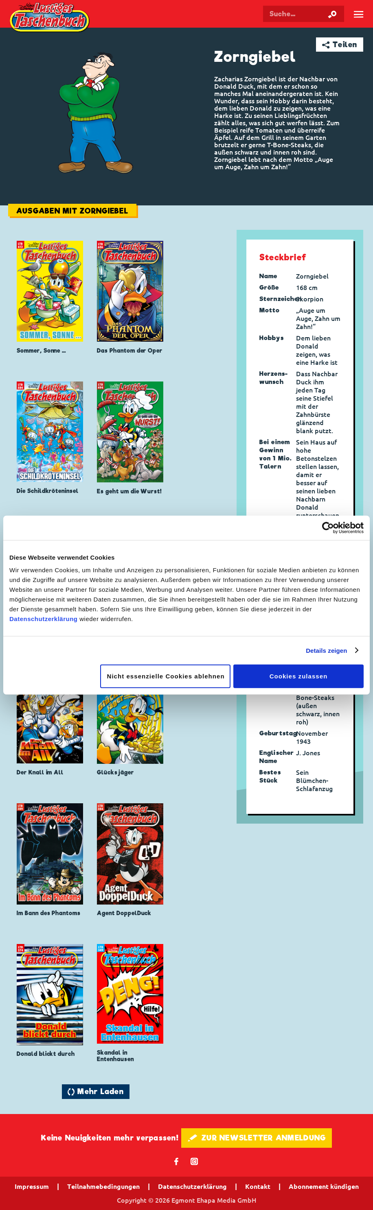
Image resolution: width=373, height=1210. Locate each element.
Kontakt (257, 1186)
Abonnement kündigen (324, 1186)
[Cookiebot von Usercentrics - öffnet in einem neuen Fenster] (328, 527)
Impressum (32, 1186)
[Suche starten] (332, 14)
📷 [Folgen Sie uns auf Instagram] (194, 1161)
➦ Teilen (340, 44)
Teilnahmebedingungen (103, 1186)
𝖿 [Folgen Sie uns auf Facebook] (176, 1161)
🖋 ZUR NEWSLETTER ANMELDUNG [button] (256, 1138)
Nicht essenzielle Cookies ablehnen (166, 676)
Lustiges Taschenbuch (50, 18)
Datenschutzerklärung (43, 618)
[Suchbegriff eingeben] (303, 14)
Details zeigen (326, 650)
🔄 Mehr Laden (96, 1091)
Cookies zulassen (299, 676)
